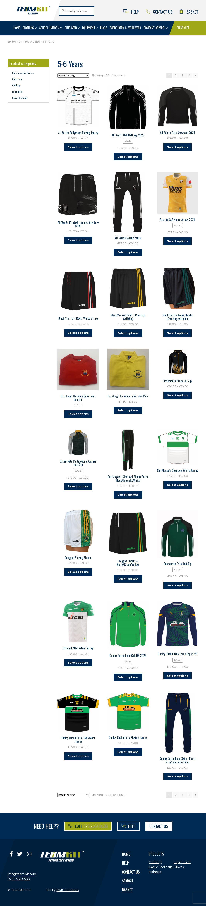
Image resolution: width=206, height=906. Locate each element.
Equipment (88, 28)
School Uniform (49, 28)
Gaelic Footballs (160, 865)
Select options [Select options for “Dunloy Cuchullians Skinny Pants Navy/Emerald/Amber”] (177, 775)
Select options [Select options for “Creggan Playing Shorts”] (78, 571)
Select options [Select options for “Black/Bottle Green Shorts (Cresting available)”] (177, 332)
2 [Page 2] (175, 75)
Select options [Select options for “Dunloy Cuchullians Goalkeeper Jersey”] (78, 754)
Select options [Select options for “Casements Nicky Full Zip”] (177, 394)
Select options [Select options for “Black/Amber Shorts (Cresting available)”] (127, 332)
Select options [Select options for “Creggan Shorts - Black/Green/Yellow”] (127, 578)
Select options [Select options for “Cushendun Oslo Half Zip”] (177, 584)
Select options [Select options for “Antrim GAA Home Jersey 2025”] (177, 240)
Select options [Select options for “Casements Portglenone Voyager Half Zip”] (78, 485)
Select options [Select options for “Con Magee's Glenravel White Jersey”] (177, 484)
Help (131, 12)
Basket (188, 12)
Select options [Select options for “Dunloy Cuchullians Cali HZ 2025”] (127, 676)
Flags (103, 28)
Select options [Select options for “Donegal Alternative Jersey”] (78, 661)
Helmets (155, 870)
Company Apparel (154, 28)
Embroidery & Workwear (125, 28)
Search (127, 879)
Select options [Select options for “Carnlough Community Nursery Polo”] (127, 409)
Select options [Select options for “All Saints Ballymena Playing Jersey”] (78, 147)
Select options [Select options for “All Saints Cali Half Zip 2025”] (127, 156)
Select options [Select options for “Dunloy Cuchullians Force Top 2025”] (177, 674)
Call (88, 825)
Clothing (28, 28)
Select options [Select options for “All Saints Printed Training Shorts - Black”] (78, 240)
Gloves (179, 865)
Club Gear (71, 28)
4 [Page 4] (189, 75)
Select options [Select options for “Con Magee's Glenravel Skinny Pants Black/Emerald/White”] (127, 494)
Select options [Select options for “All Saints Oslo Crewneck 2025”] (177, 147)
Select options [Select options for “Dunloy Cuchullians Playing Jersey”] (127, 750)
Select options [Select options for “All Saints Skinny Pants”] (127, 252)
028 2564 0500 (19, 877)
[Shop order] (73, 75)
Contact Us (159, 12)
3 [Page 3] (182, 75)
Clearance (183, 28)
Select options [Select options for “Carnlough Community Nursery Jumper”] (78, 413)
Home (16, 28)
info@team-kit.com (22, 872)
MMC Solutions (67, 888)
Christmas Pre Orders (23, 73)
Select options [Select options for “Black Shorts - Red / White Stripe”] (78, 332)
